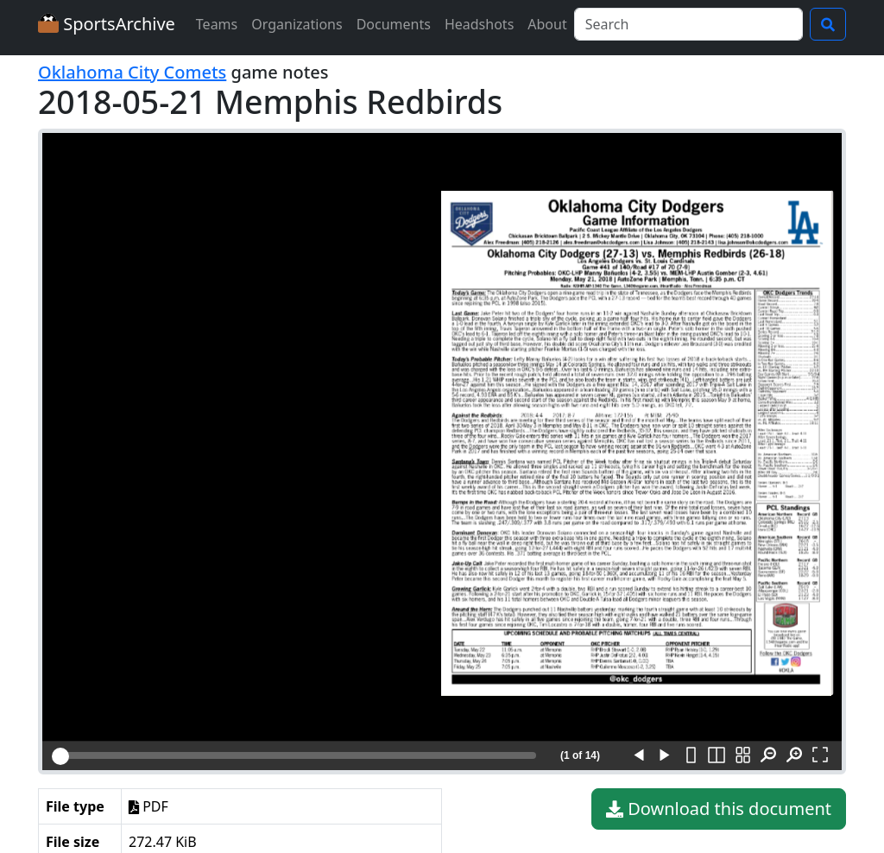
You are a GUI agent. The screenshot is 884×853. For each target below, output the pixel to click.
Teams (216, 24)
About (546, 24)
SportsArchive (106, 23)
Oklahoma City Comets (132, 72)
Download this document (718, 809)
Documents (394, 24)
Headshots (479, 24)
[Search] (688, 24)
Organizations (296, 24)
